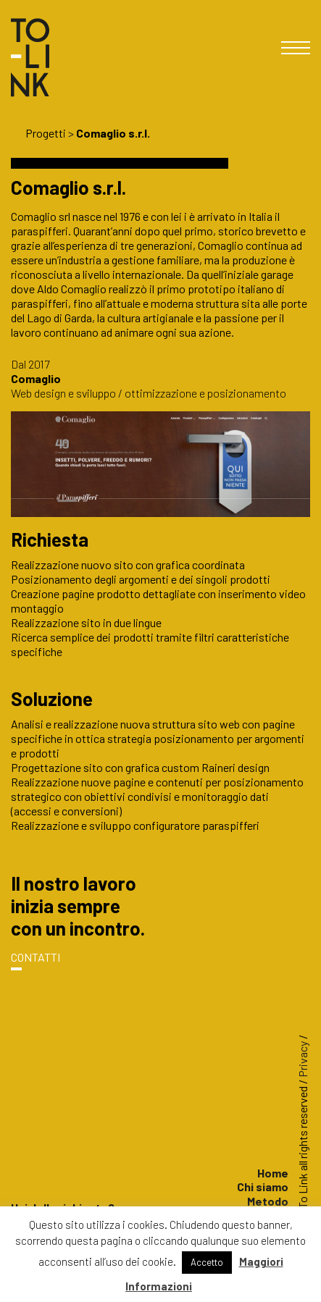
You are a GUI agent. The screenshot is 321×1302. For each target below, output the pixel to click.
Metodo (267, 1201)
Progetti (45, 133)
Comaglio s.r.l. (113, 133)
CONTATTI (35, 957)
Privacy (302, 1059)
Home (272, 1173)
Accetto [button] (207, 1262)
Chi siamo (262, 1186)
